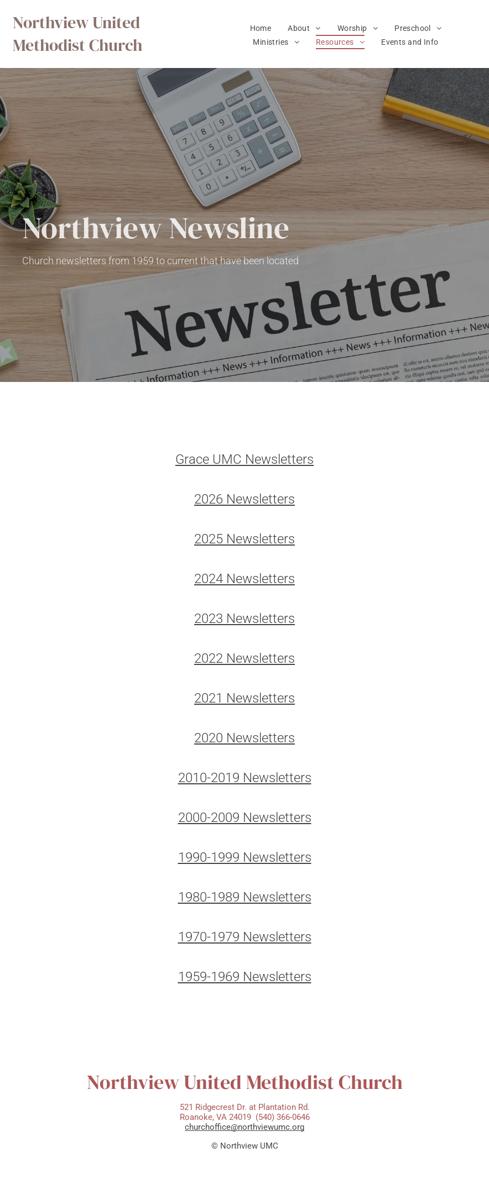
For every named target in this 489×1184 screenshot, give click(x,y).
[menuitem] (261, 28)
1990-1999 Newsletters (244, 857)
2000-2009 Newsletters (244, 817)
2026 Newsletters (244, 499)
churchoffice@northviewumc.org (244, 1127)
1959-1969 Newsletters (244, 976)
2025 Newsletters (244, 539)
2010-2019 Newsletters (244, 777)
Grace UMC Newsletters (244, 459)
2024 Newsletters (244, 578)
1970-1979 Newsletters (244, 937)
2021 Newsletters (244, 698)
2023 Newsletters (244, 618)
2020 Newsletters (244, 738)
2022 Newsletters (244, 658)
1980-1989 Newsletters (244, 897)
